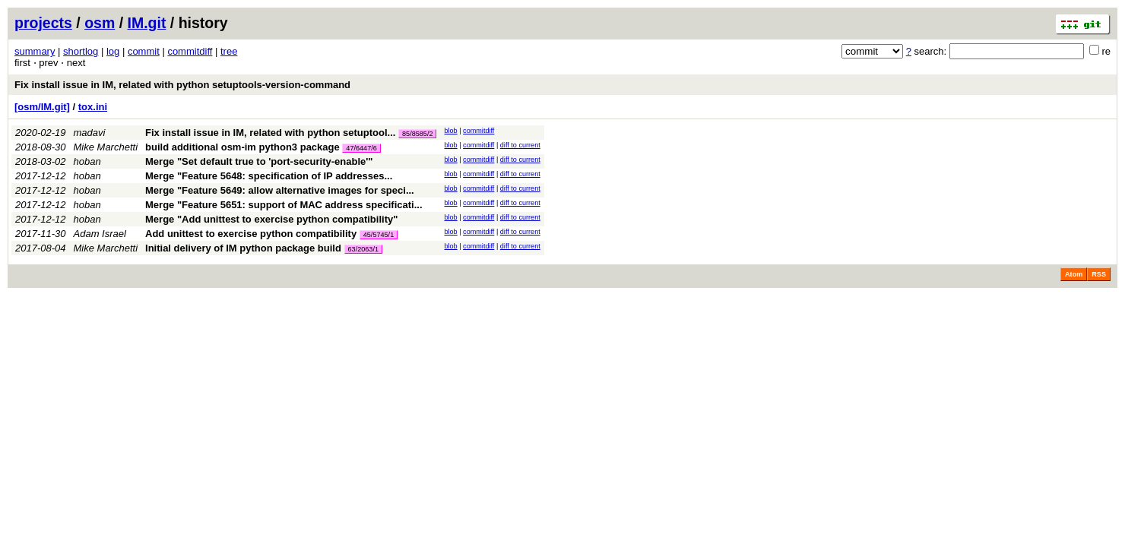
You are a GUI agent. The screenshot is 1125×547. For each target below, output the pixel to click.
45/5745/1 (378, 235)
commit (144, 51)
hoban (87, 161)
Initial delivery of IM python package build (243, 248)
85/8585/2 (417, 134)
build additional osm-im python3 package (242, 147)
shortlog (80, 51)
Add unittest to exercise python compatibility (251, 233)
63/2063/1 (363, 249)
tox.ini (92, 106)
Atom (1073, 274)
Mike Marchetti (106, 147)
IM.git (147, 22)
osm (99, 22)
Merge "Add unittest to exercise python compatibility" (271, 219)
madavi (90, 132)
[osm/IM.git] (42, 106)
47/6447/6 (361, 148)
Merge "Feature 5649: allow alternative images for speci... (279, 190)
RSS (1099, 274)
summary (34, 51)
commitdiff (189, 51)
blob (450, 130)
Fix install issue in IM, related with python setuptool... (271, 132)
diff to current (520, 145)
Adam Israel (100, 233)
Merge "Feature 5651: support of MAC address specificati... (283, 204)
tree (228, 51)
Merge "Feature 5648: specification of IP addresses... (268, 176)
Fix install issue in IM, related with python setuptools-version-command (182, 84)
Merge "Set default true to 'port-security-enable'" (259, 161)
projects (43, 22)
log (112, 51)
